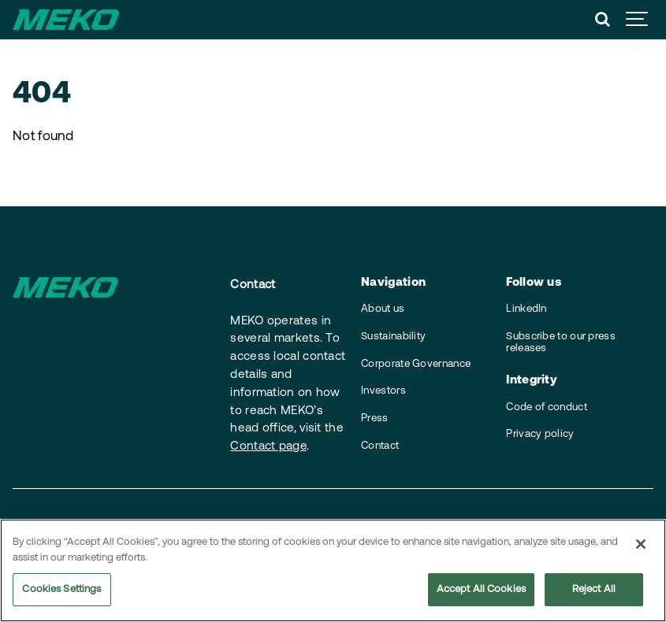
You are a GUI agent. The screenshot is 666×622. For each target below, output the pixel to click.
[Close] (640, 545)
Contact (380, 446)
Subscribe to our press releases (561, 342)
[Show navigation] (637, 19)
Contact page (268, 447)
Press (375, 418)
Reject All (594, 591)
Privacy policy (540, 434)
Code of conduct (546, 407)
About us (382, 309)
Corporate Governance (416, 364)
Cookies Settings (61, 591)
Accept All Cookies (481, 591)
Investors (383, 391)
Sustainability (393, 336)
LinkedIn (526, 309)
